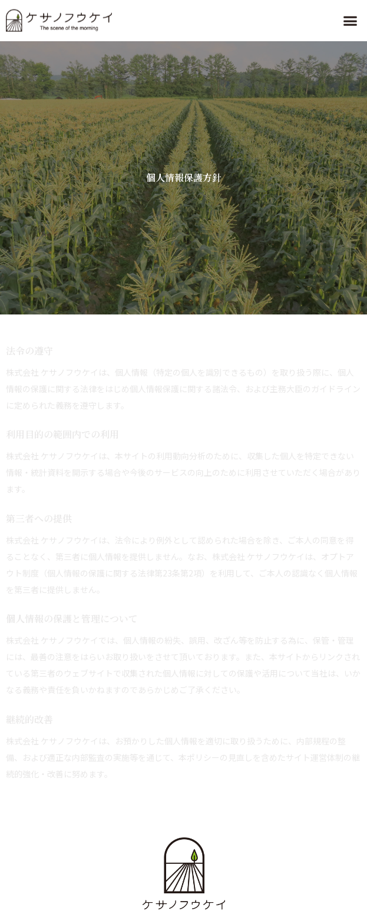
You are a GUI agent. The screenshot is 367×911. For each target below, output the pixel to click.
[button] (350, 20)
